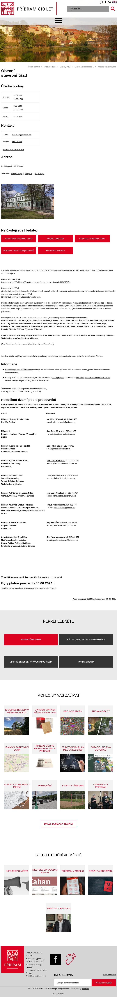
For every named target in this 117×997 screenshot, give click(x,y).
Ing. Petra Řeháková (56, 522)
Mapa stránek (58, 994)
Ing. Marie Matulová (55, 493)
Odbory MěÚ (65, 67)
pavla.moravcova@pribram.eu (65, 540)
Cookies (29, 973)
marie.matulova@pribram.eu (64, 496)
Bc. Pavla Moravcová (56, 537)
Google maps (16, 174)
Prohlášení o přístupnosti (36, 976)
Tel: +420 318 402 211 (35, 961)
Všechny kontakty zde (13, 149)
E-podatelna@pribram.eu (36, 959)
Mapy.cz (28, 174)
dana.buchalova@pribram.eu (65, 463)
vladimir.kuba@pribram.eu (64, 478)
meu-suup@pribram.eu (21, 135)
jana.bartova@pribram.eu (64, 434)
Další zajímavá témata (58, 823)
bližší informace (109, 975)
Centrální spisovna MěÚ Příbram (18, 370)
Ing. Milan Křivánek (55, 419)
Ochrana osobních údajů (36, 970)
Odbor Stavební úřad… (84, 67)
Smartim (85, 989)
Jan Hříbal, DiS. (53, 446)
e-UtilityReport (58, 378)
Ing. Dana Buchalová (56, 461)
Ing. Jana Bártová (54, 431)
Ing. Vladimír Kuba (56, 475)
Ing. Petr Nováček (55, 505)
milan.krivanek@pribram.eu (64, 422)
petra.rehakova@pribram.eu (64, 525)
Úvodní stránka (34, 67)
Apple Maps (39, 174)
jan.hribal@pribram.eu (61, 449)
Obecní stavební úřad (107, 67)
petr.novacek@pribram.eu (64, 508)
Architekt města (7, 356)
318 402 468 (17, 142)
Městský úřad (49, 67)
